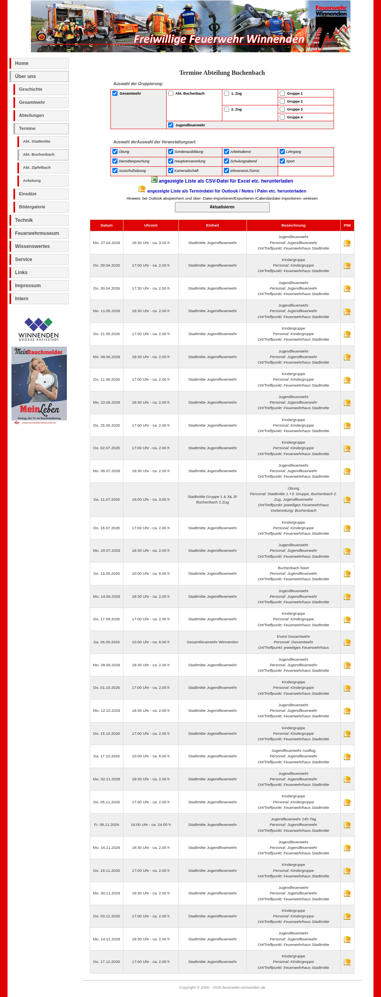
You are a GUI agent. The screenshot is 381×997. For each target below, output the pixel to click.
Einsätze (27, 193)
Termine (27, 128)
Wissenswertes (32, 246)
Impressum (28, 285)
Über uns (25, 76)
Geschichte (30, 89)
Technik (24, 220)
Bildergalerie (32, 206)
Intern (21, 298)
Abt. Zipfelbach (37, 167)
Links (21, 272)
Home (21, 63)
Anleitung (32, 180)
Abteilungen (31, 115)
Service (23, 259)
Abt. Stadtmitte (36, 141)
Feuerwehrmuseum (37, 233)
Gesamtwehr (32, 102)
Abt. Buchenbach (39, 154)
